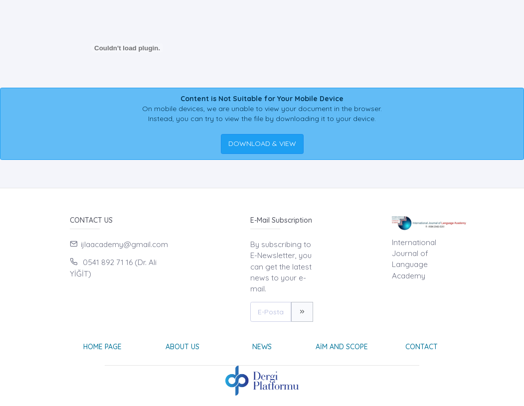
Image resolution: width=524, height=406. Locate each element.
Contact (421, 346)
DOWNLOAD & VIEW (262, 143)
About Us (182, 346)
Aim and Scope (342, 346)
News (262, 346)
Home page (102, 346)
